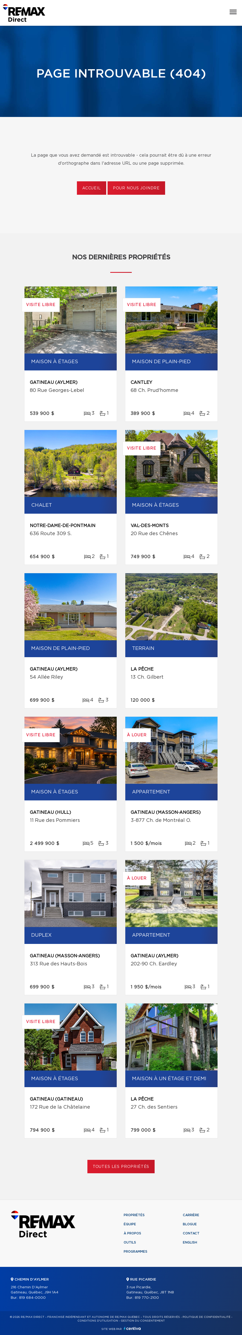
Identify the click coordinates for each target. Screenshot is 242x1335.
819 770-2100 (147, 1298)
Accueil (91, 188)
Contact (191, 1233)
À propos (132, 1233)
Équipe (130, 1224)
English (190, 1242)
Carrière (191, 1215)
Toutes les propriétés (121, 1167)
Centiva (132, 1328)
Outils (130, 1242)
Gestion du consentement (143, 1320)
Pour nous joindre (136, 188)
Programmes (135, 1251)
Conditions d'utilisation (97, 1320)
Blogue (190, 1224)
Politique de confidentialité (206, 1317)
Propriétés (134, 1215)
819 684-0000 (32, 1298)
